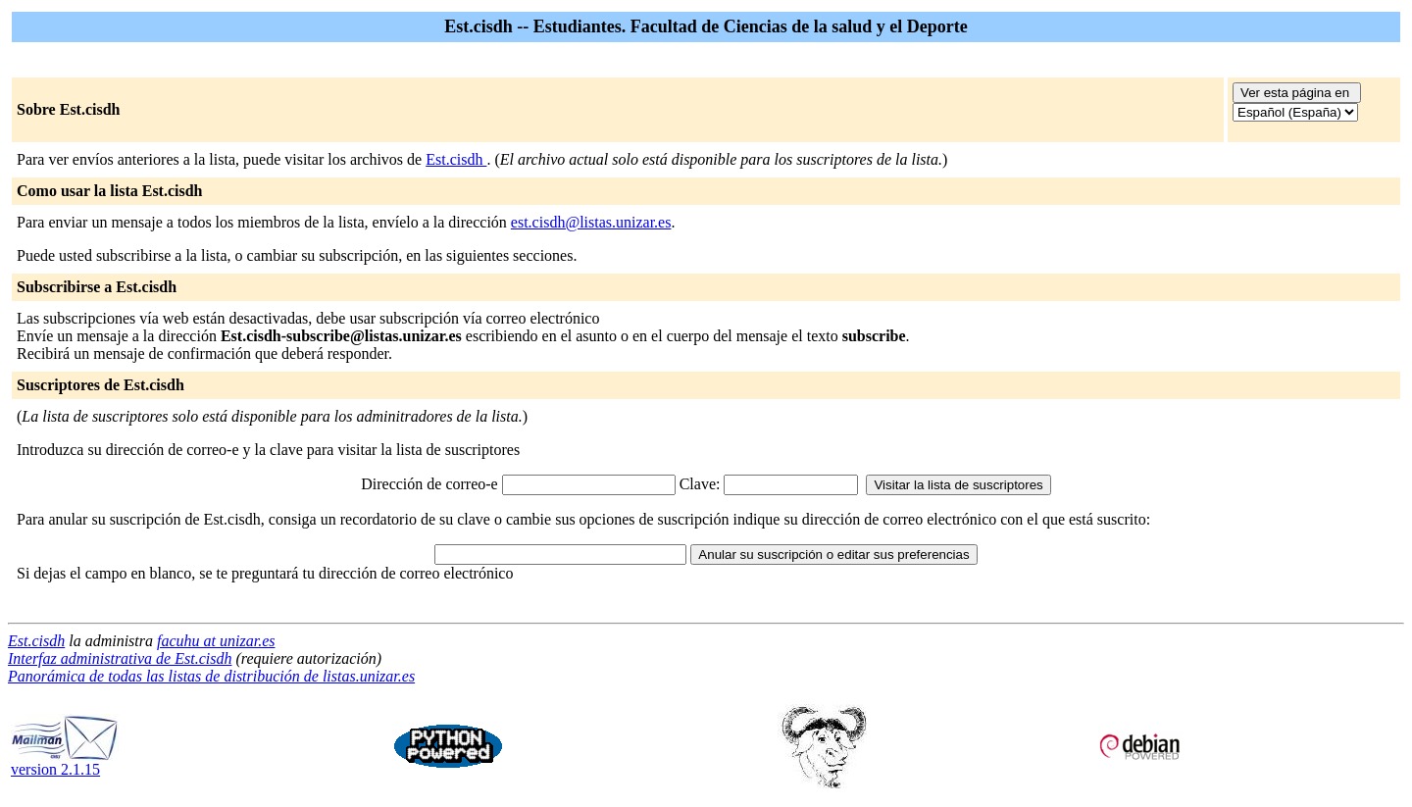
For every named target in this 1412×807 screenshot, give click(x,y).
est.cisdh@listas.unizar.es (591, 222)
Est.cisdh (456, 159)
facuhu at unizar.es (216, 640)
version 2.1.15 (65, 762)
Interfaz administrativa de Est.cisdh (119, 658)
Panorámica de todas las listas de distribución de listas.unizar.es (211, 676)
